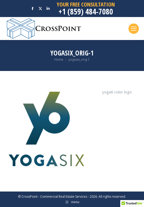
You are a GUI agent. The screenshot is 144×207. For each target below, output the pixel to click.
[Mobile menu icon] (133, 28)
